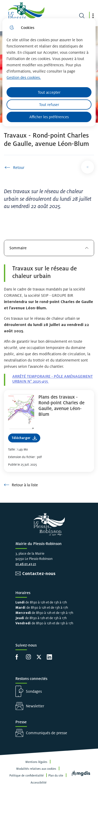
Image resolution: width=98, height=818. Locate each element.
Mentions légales (36, 762)
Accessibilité (39, 782)
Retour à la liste (21, 485)
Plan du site (55, 775)
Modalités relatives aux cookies (36, 768)
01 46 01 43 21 (25, 564)
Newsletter (35, 705)
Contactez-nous (38, 573)
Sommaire (49, 247)
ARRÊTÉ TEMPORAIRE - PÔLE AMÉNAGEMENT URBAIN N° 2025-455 (52, 379)
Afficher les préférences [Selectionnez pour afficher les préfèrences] (49, 116)
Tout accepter (49, 92)
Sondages (34, 691)
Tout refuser (49, 104)
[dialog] (48, 72)
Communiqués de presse (46, 732)
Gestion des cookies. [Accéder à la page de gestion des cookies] (24, 77)
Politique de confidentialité (26, 775)
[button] (93, 15)
